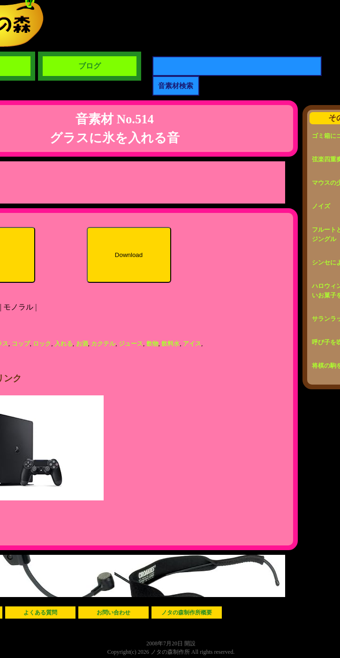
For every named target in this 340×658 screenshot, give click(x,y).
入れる (63, 343)
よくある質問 (40, 612)
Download (129, 254)
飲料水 (170, 343)
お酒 (82, 343)
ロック (42, 343)
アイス (192, 343)
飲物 (152, 343)
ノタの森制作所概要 (186, 612)
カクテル (103, 343)
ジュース (131, 343)
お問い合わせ (113, 612)
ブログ (89, 66)
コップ (21, 343)
